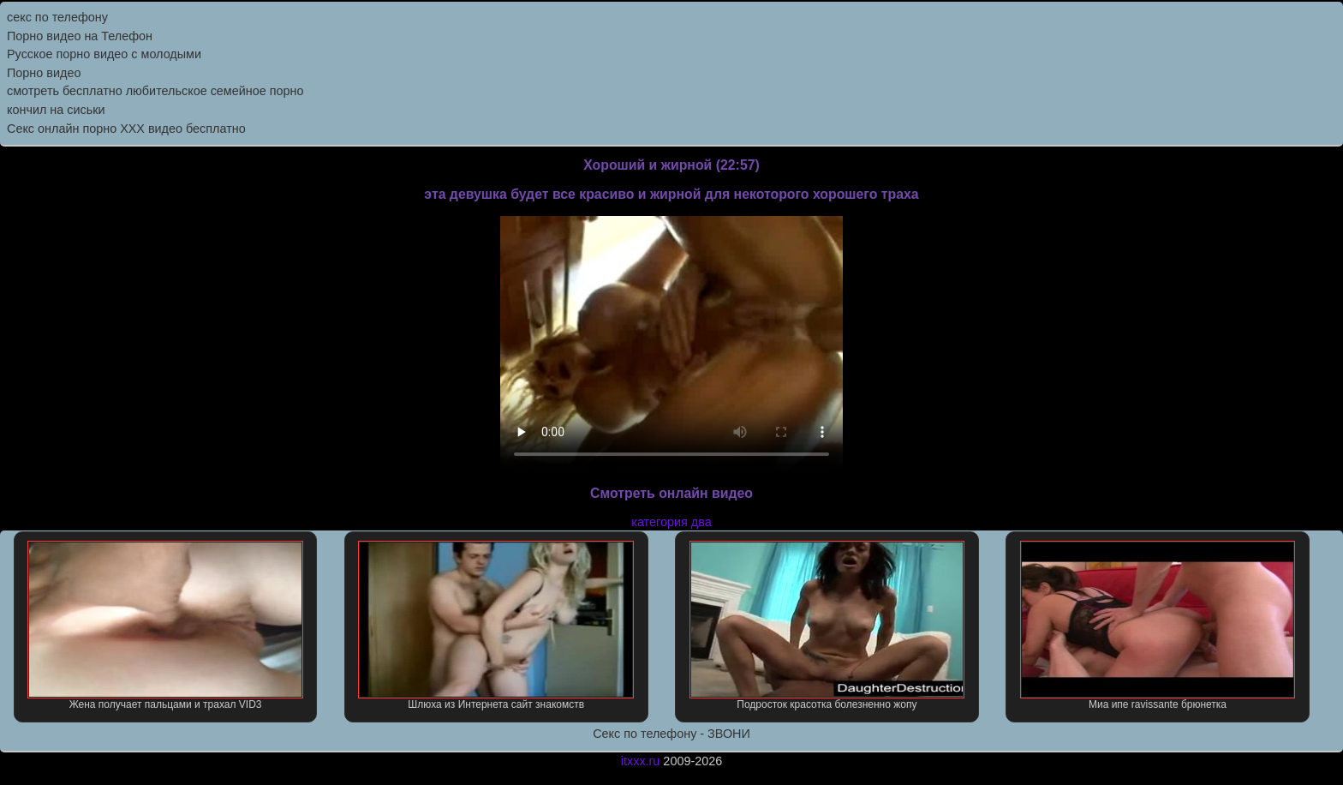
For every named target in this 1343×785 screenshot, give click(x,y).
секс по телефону (57, 17)
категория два (671, 522)
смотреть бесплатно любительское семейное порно (155, 91)
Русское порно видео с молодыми (104, 54)
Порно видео (44, 73)
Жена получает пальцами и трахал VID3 (165, 625)
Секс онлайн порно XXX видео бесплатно (126, 128)
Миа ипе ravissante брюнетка (1158, 625)
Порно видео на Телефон (79, 36)
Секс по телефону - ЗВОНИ (671, 733)
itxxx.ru (640, 761)
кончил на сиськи (56, 110)
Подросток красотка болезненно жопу (827, 625)
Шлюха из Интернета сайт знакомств (496, 625)
